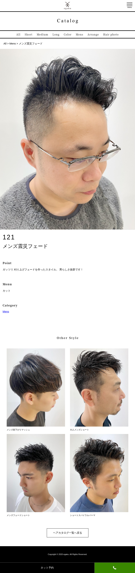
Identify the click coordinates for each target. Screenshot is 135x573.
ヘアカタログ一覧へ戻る (67, 532)
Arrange (93, 34)
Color (68, 34)
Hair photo (111, 34)
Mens (79, 34)
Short (29, 34)
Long (56, 34)
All (18, 34)
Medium (42, 34)
